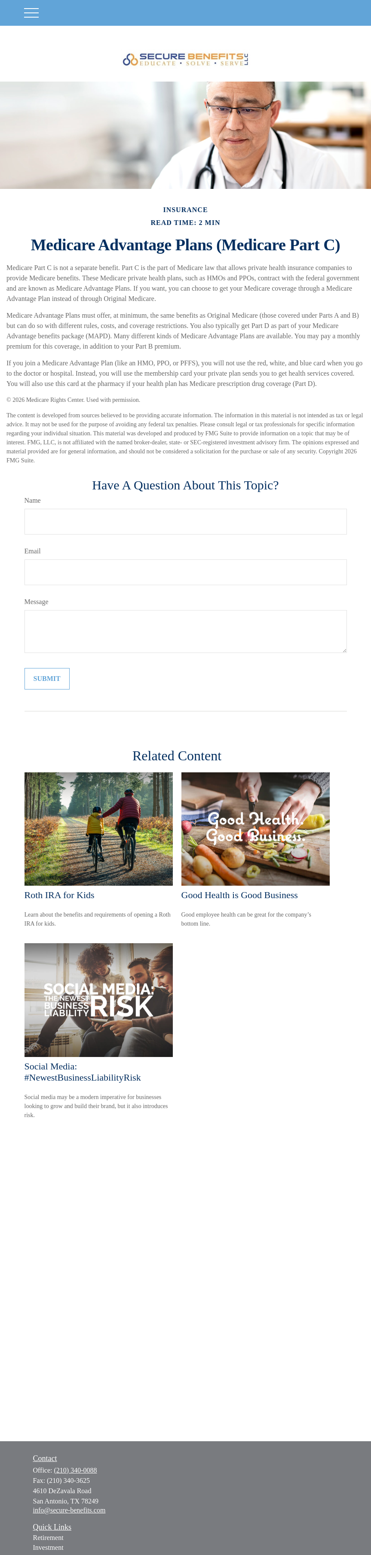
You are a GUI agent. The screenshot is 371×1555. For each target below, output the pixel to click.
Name (33, 500)
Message (37, 601)
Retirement (48, 1537)
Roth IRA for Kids (60, 895)
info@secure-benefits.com (69, 1510)
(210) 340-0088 (75, 1470)
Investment (48, 1547)
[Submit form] (47, 678)
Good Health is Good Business (239, 895)
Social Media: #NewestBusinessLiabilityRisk (83, 1072)
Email (33, 551)
